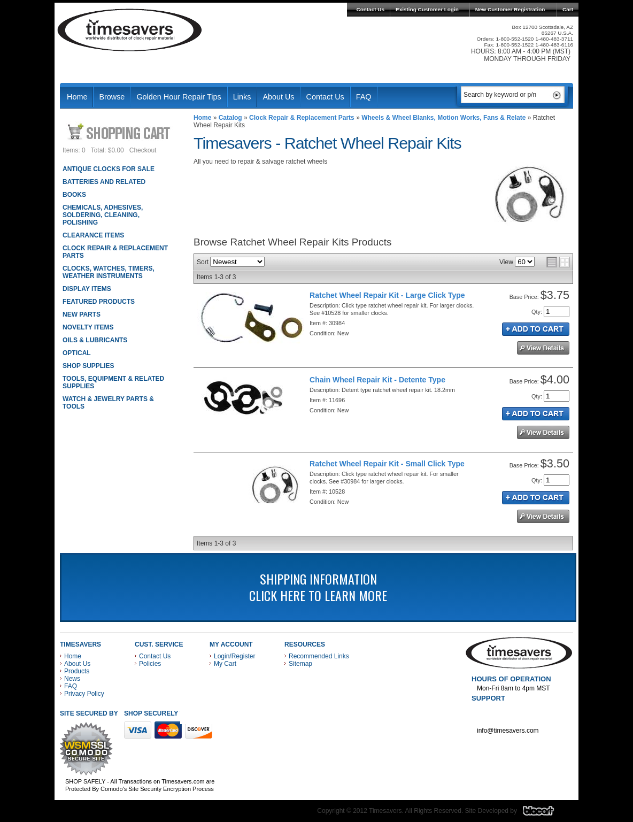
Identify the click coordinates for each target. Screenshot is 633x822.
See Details (543, 348)
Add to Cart (535, 329)
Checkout (143, 150)
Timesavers (130, 30)
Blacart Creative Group (545, 813)
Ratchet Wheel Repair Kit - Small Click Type (387, 463)
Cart (567, 9)
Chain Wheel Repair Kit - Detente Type (377, 379)
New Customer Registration (510, 9)
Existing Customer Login (427, 9)
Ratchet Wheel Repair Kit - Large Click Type (387, 295)
